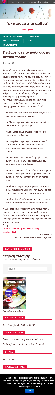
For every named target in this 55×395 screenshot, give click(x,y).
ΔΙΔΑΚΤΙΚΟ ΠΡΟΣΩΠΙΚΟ (13, 36)
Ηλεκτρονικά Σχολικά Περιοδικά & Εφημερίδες (29, 2)
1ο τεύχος (7, 325)
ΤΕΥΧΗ (29, 41)
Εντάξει (30, 391)
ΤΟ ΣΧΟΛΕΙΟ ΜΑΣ (10, 45)
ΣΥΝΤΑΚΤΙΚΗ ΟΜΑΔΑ (12, 41)
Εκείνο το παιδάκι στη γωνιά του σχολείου (23, 339)
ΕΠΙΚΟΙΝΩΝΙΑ (34, 36)
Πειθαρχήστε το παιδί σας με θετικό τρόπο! (23, 344)
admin (7, 63)
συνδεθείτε (35, 259)
